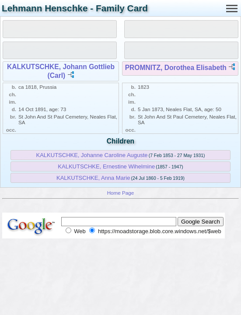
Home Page (120, 193)
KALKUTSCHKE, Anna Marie (93, 178)
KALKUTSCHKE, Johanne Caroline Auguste (92, 155)
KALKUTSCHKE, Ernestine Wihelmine (106, 166)
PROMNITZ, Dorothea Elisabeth (176, 67)
